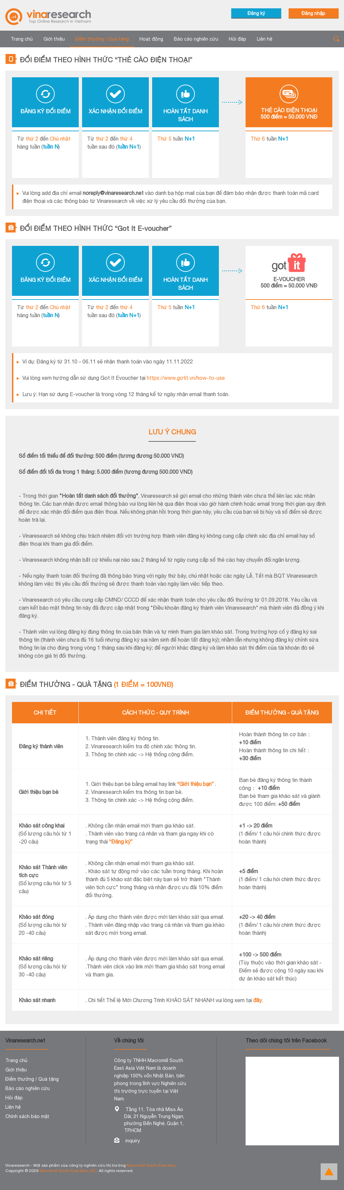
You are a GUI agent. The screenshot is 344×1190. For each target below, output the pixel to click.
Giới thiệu (54, 39)
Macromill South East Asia (151, 1165)
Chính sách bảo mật (27, 1116)
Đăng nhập (313, 13)
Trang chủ (22, 39)
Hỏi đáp (237, 39)
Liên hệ (264, 39)
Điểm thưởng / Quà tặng (102, 39)
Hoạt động (151, 39)
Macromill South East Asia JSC (68, 1170)
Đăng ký (256, 13)
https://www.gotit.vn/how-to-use (186, 378)
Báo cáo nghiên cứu (196, 39)
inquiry (132, 1140)
